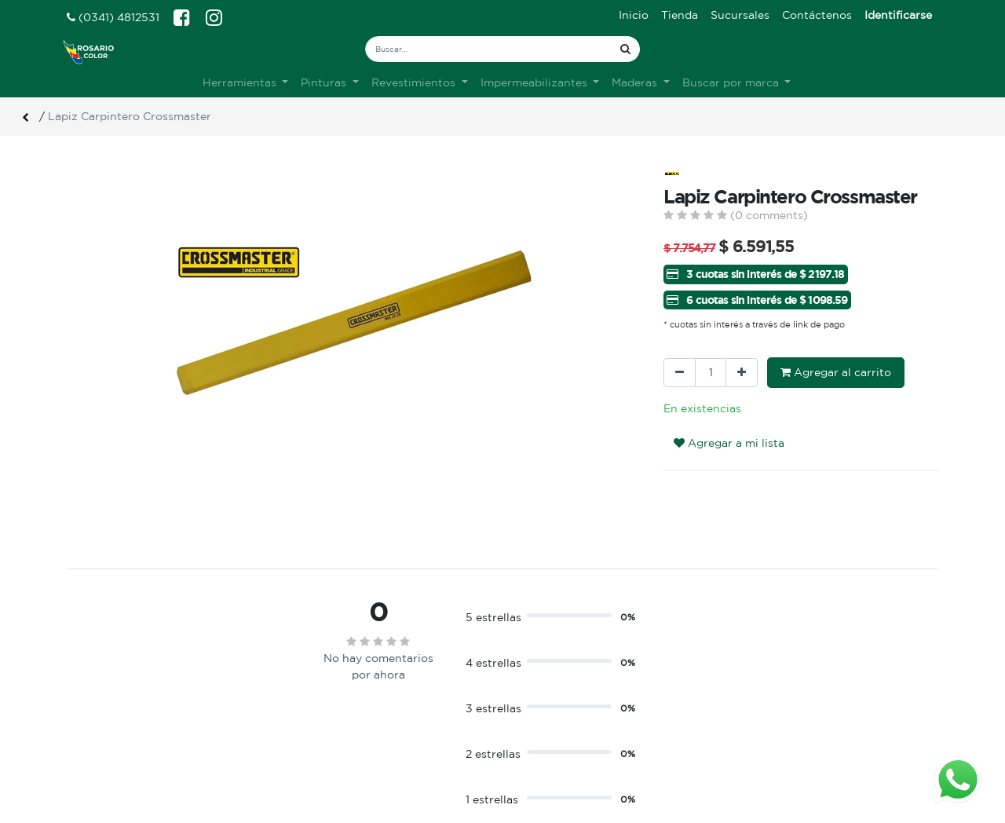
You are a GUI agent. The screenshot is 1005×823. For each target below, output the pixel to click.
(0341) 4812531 (113, 17)
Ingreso (534, 705)
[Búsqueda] (625, 49)
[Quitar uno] (679, 372)
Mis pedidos (546, 738)
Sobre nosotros (333, 705)
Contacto (316, 738)
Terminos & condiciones (355, 721)
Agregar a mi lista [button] (729, 443)
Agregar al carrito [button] (835, 372)
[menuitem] (633, 15)
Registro (537, 721)
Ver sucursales (103, 703)
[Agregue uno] (741, 372)
